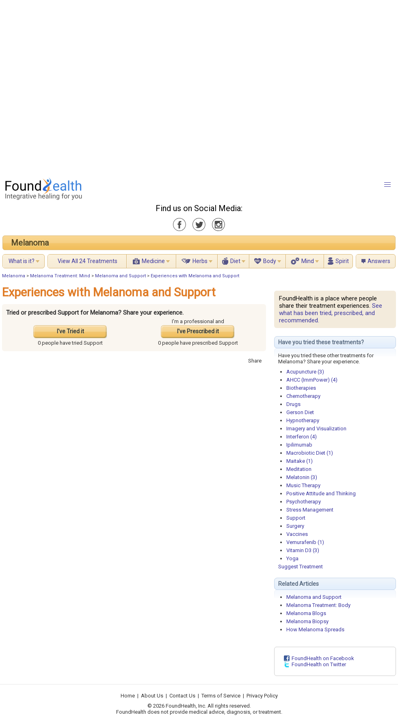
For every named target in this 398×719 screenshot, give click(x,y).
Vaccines (297, 534)
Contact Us (182, 696)
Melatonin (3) (301, 477)
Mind (307, 261)
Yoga (292, 558)
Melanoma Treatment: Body (318, 605)
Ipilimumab (299, 445)
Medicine (153, 261)
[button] (387, 184)
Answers (379, 261)
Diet (235, 261)
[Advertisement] (86, 86)
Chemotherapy (303, 396)
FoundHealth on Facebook (323, 658)
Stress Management (309, 510)
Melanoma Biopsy (307, 621)
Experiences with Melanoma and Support (195, 276)
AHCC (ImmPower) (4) (311, 380)
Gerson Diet (300, 412)
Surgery (295, 526)
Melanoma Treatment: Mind (60, 276)
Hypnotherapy (302, 420)
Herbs (200, 261)
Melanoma (30, 243)
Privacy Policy (262, 696)
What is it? (22, 261)
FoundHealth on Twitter (319, 664)
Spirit (342, 261)
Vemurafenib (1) (305, 542)
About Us (152, 696)
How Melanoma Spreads (315, 629)
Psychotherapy (303, 502)
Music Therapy (303, 485)
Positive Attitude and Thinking (321, 493)
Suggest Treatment (300, 567)
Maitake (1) (299, 461)
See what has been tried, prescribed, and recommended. (330, 313)
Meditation (298, 469)
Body (269, 261)
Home (128, 696)
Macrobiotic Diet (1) (309, 453)
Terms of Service (220, 696)
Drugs (293, 404)
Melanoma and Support (120, 276)
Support (295, 518)
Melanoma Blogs (306, 613)
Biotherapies (301, 388)
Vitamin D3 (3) (302, 550)
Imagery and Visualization (316, 428)
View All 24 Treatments (87, 261)
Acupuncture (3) (305, 372)
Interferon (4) (301, 437)
